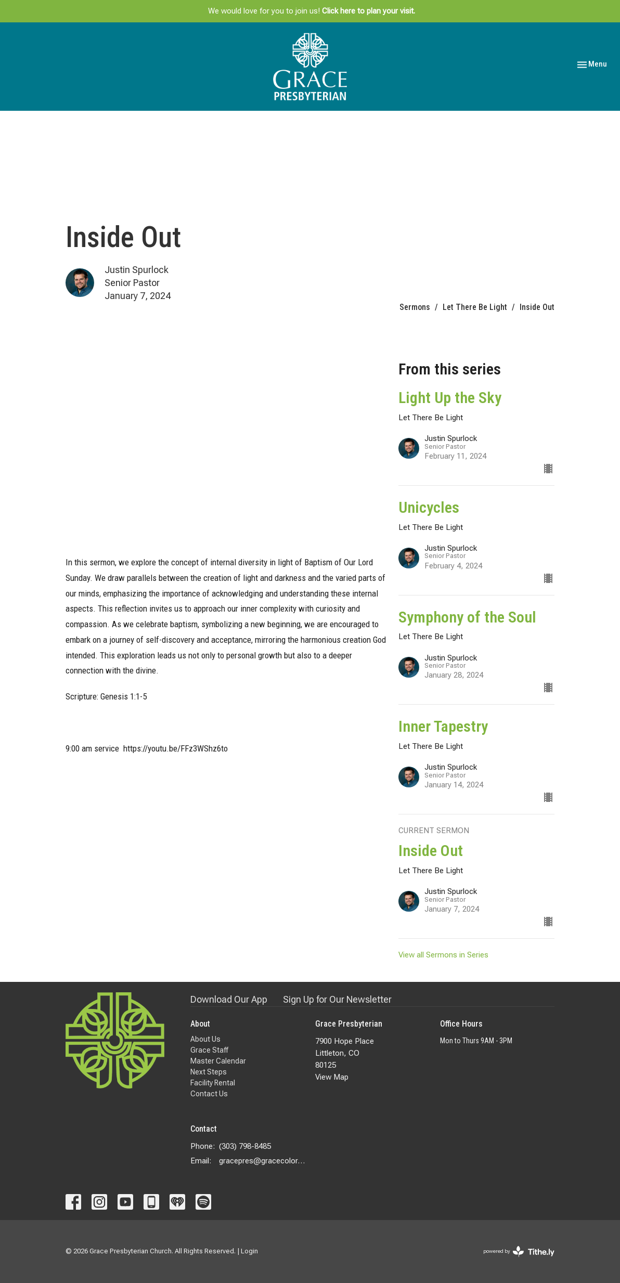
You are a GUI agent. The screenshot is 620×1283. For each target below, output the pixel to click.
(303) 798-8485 (245, 1146)
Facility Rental (212, 1083)
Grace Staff (209, 1050)
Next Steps (208, 1072)
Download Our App (228, 999)
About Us (205, 1039)
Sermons (414, 307)
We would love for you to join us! (311, 11)
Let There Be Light (475, 307)
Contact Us (209, 1094)
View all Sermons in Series (443, 955)
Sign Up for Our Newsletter (337, 999)
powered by (518, 1251)
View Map (331, 1077)
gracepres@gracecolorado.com (262, 1160)
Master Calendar (218, 1061)
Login (249, 1251)
